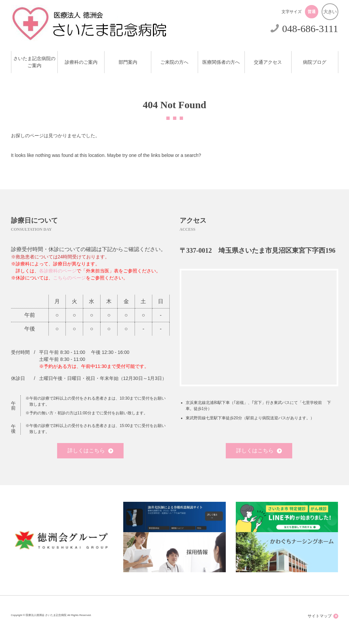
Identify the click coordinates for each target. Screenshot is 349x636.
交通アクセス (268, 62)
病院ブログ (314, 62)
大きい (329, 11)
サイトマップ (323, 616)
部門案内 (128, 62)
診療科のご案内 (81, 62)
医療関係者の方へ (221, 62)
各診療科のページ (57, 270)
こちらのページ (69, 277)
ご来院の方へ (174, 62)
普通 (312, 11)
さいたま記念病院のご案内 (34, 62)
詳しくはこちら (90, 450)
